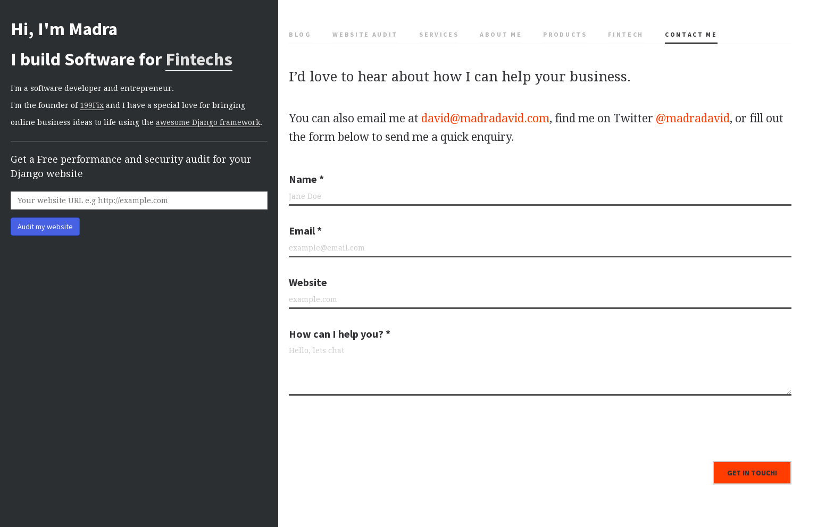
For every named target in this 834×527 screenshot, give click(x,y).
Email (305, 230)
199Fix (92, 105)
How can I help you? (339, 333)
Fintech (626, 34)
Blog (300, 34)
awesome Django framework (208, 122)
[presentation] (370, 424)
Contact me (691, 34)
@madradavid (693, 118)
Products (565, 34)
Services (438, 34)
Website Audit (365, 34)
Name (306, 179)
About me (501, 34)
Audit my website (45, 226)
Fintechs (198, 59)
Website (308, 282)
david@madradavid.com (485, 118)
